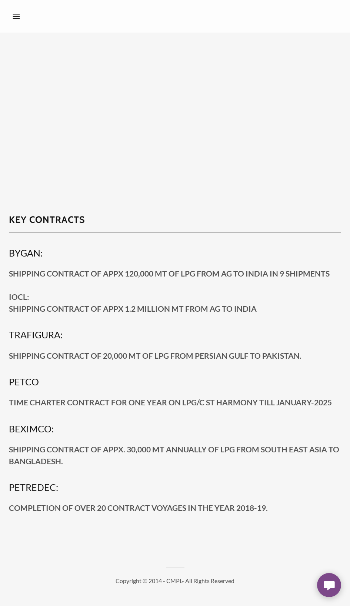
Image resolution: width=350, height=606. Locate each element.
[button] (47, 16)
